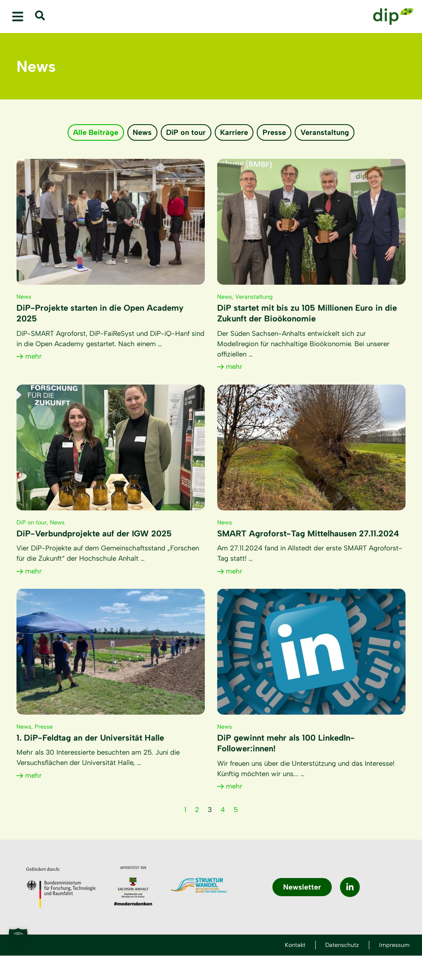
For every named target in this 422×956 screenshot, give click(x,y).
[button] (17, 16)
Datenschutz (339, 945)
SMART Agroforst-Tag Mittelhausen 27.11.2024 (308, 534)
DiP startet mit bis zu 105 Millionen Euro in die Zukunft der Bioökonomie (307, 313)
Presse (275, 132)
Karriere (234, 132)
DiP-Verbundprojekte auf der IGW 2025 (94, 534)
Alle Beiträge (94, 132)
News (141, 132)
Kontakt (289, 945)
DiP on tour (186, 132)
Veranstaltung (326, 132)
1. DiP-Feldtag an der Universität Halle (90, 738)
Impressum (394, 945)
